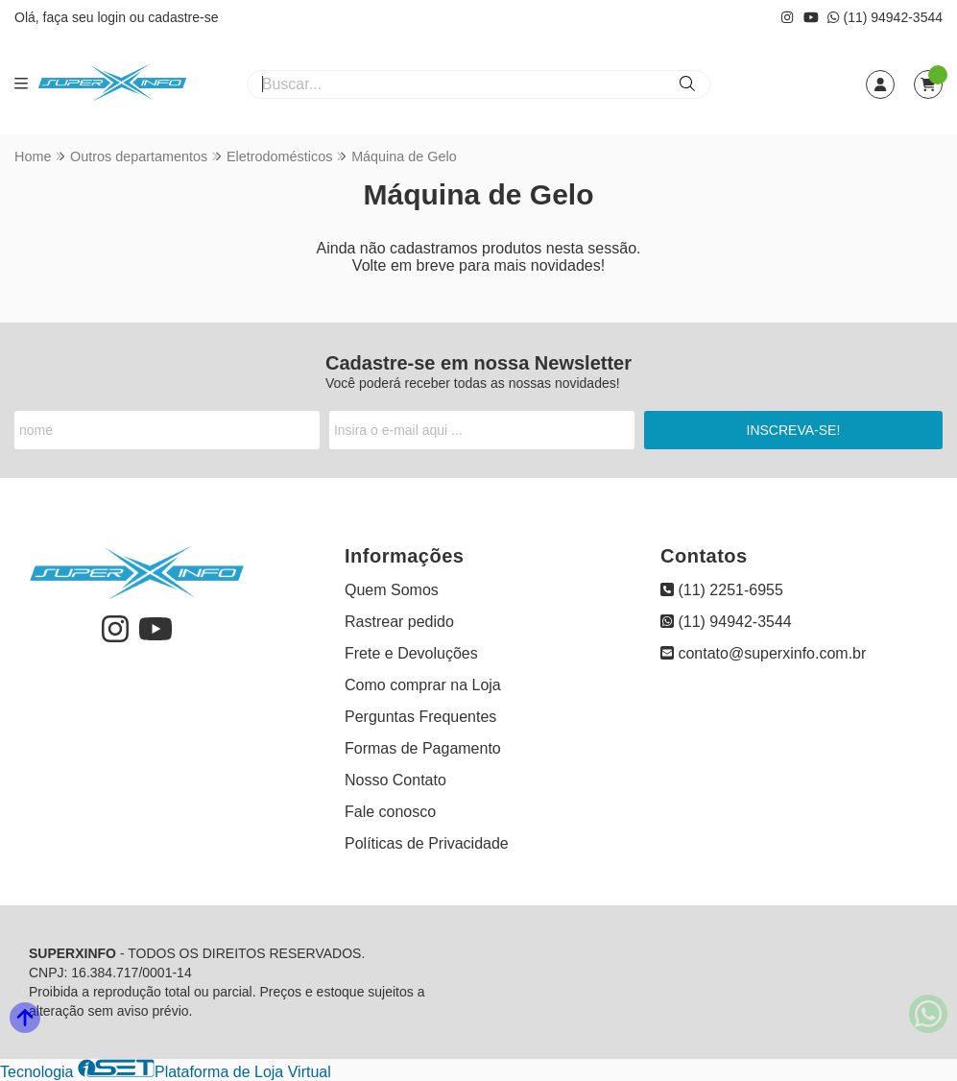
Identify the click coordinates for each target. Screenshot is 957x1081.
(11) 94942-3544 (885, 17)
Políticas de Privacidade (427, 843)
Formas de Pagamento (423, 748)
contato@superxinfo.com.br (763, 653)
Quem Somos (392, 590)
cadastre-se (183, 17)
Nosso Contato (395, 780)
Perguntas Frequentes (420, 717)
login (113, 17)
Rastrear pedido (399, 621)
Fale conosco (390, 812)
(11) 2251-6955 (721, 590)
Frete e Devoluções (411, 653)
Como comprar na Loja (423, 685)
